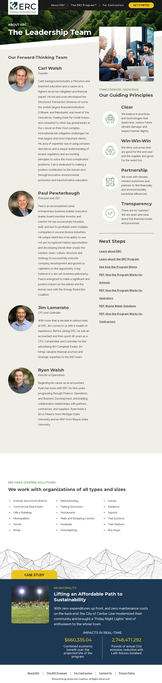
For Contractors (83, 673)
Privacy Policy (127, 673)
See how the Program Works (118, 267)
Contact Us (105, 673)
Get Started (141, 5)
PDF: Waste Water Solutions (117, 306)
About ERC (33, 673)
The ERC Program (56, 673)
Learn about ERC (110, 251)
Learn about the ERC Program (119, 259)
